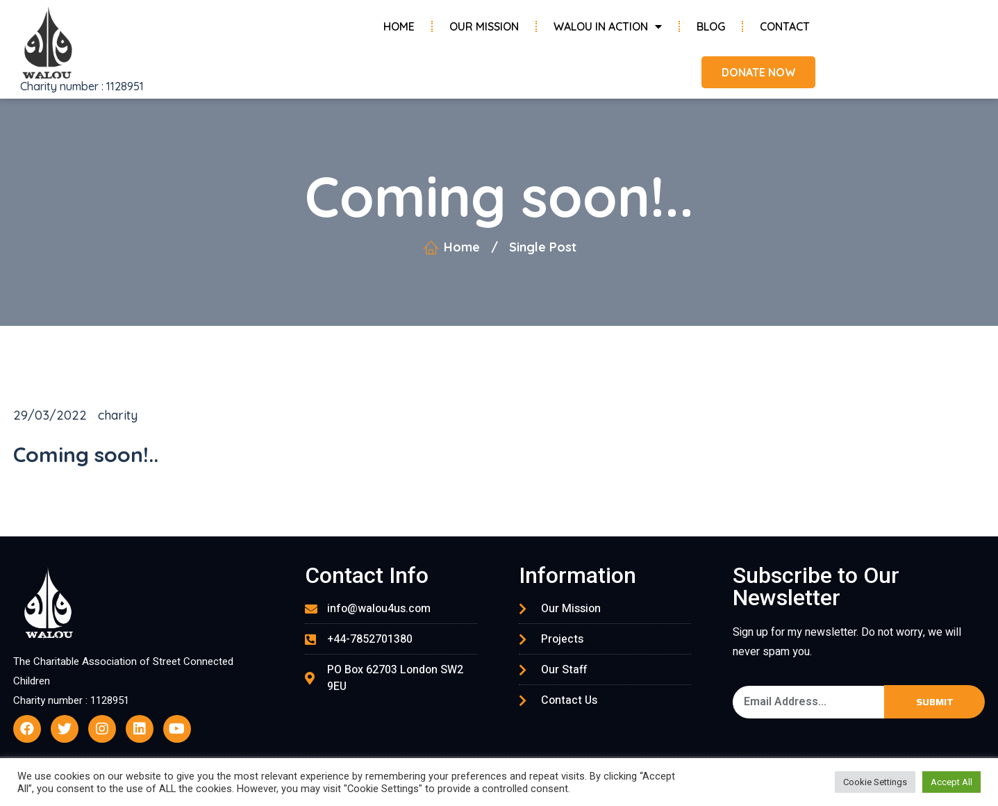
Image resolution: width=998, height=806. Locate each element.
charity (118, 415)
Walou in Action (608, 26)
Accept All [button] (951, 782)
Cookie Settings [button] (875, 782)
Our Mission (484, 26)
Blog (711, 26)
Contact (785, 26)
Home (399, 26)
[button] (756, 72)
